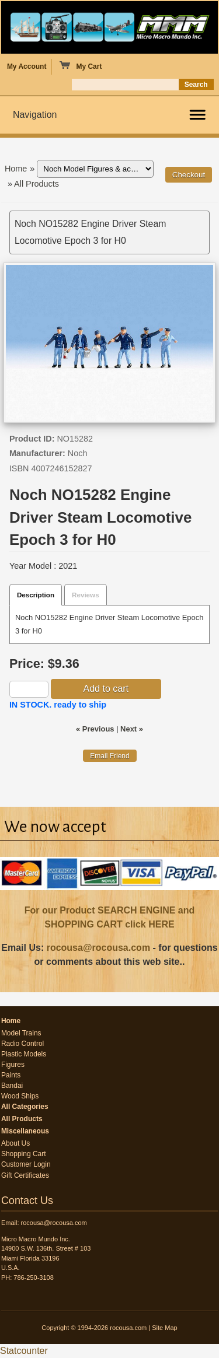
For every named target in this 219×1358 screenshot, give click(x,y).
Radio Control (22, 1044)
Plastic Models (23, 1054)
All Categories (24, 1106)
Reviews (85, 594)
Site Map (164, 1327)
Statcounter (24, 1351)
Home (16, 168)
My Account (27, 66)
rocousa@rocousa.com (98, 948)
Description (35, 594)
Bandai (12, 1086)
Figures (13, 1064)
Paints (10, 1075)
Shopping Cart (23, 1154)
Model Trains (21, 1033)
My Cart (80, 66)
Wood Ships (20, 1096)
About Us (15, 1143)
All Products (36, 183)
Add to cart (106, 689)
